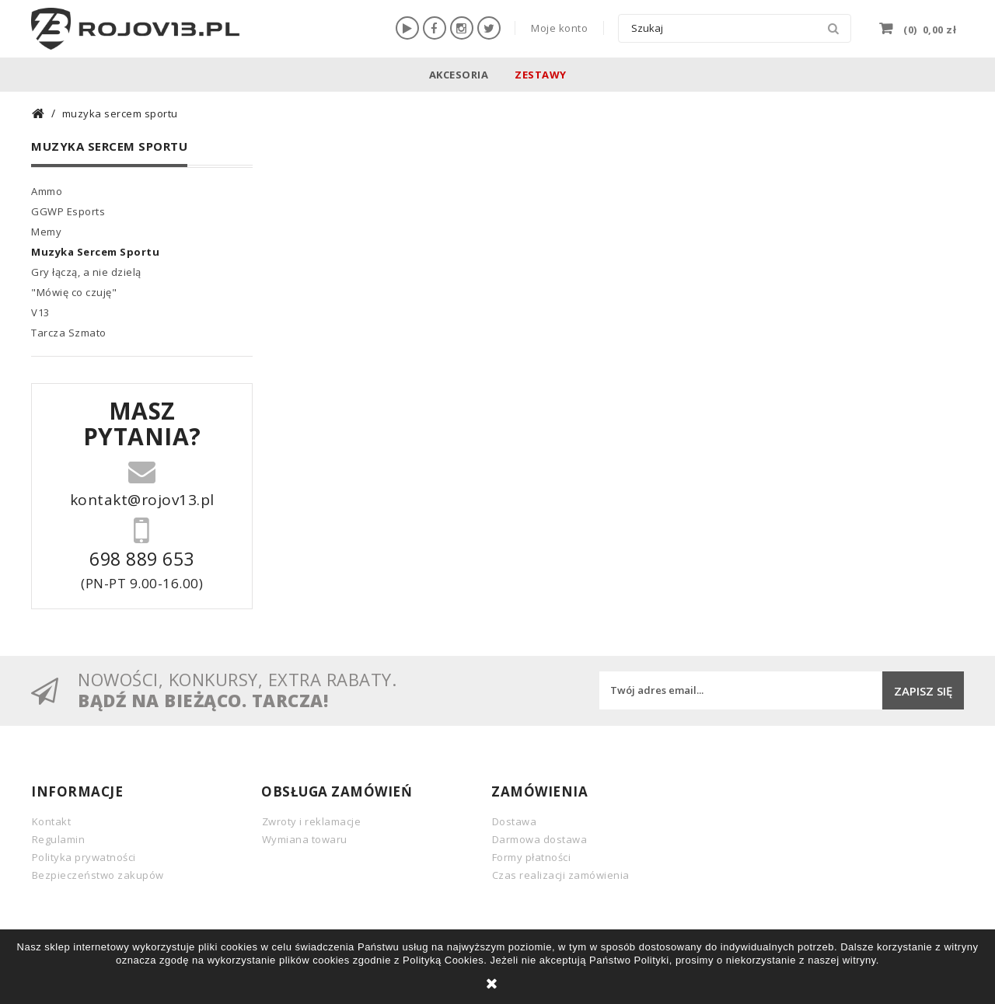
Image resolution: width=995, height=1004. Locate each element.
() (929, 28)
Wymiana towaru (304, 839)
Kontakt (52, 821)
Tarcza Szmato (68, 333)
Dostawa (514, 821)
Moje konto (559, 28)
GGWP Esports (68, 211)
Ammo (46, 191)
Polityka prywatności (84, 857)
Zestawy (541, 75)
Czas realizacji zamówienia (561, 875)
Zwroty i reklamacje (311, 821)
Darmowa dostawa (540, 839)
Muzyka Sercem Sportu (95, 252)
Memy (46, 232)
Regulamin (59, 839)
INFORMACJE (77, 791)
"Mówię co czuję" (74, 292)
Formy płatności (531, 857)
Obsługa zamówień (336, 791)
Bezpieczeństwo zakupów (98, 875)
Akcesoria (459, 75)
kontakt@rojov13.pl (142, 498)
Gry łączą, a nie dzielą (86, 272)
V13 (40, 312)
